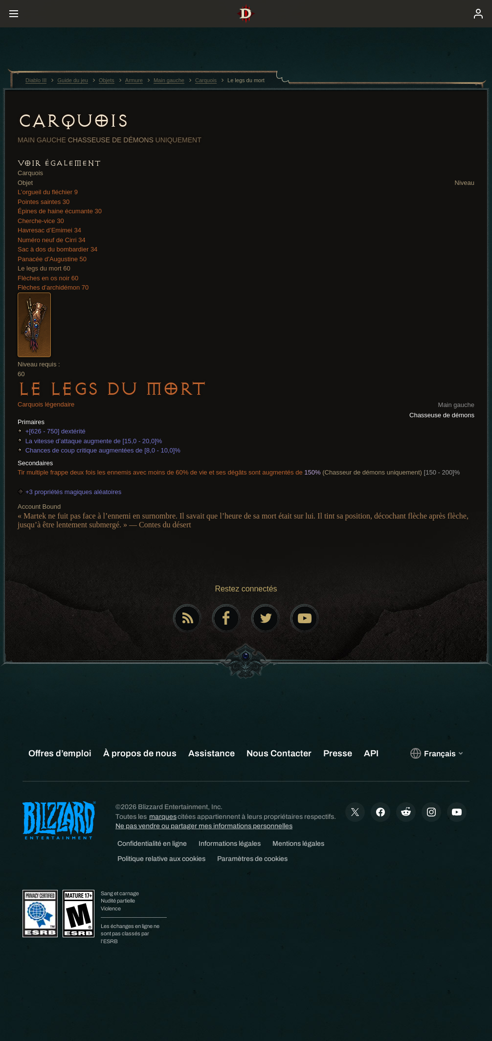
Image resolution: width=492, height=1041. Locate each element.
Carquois (73, 121)
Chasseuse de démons (111, 140)
